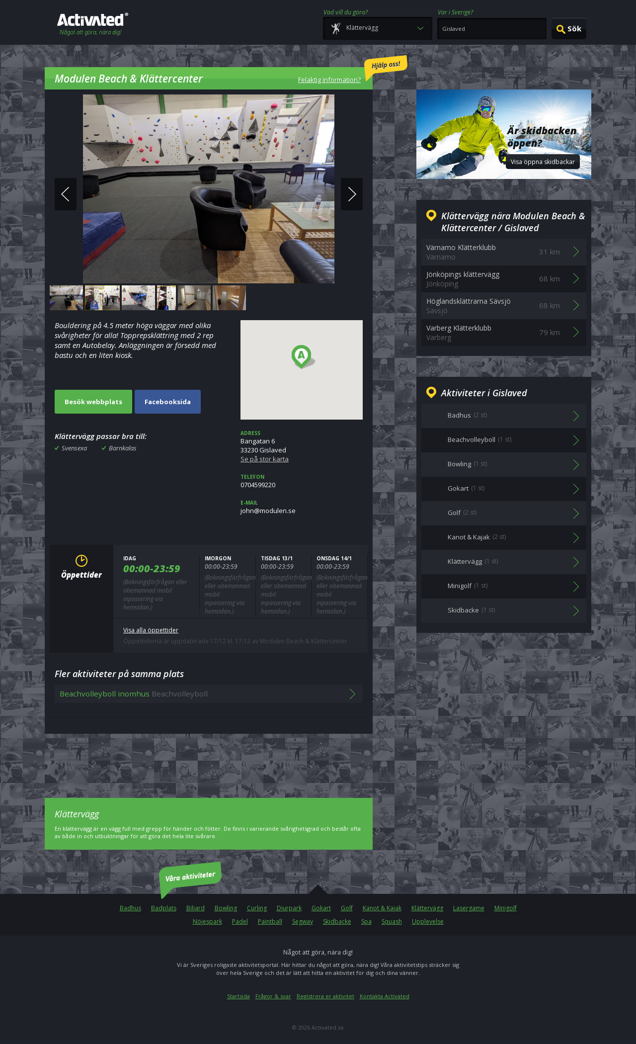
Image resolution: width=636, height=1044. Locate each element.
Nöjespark (207, 921)
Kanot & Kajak (382, 908)
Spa (366, 921)
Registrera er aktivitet (325, 996)
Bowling (226, 908)
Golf (347, 908)
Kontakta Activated (384, 996)
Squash (392, 921)
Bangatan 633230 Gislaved (301, 446)
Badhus (130, 908)
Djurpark (289, 908)
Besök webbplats (93, 401)
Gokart (321, 908)
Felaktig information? (352, 69)
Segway (302, 921)
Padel (240, 921)
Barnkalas (123, 447)
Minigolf (505, 908)
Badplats (163, 908)
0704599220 (301, 481)
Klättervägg (427, 908)
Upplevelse (428, 921)
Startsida (238, 996)
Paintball (270, 921)
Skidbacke (337, 921)
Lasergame (468, 908)
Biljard (195, 908)
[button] (304, 357)
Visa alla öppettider (150, 630)
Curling (257, 908)
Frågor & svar (273, 996)
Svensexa (74, 447)
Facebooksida (168, 401)
